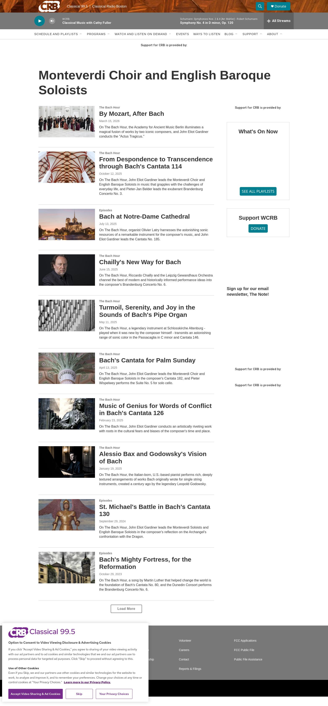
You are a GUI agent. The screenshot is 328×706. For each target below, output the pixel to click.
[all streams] (279, 30)
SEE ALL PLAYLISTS (258, 200)
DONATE (258, 237)
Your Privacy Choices (114, 694)
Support (250, 43)
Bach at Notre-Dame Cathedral (144, 225)
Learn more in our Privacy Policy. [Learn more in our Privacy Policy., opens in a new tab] (87, 682)
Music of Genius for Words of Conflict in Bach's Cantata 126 (155, 419)
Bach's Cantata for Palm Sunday (147, 369)
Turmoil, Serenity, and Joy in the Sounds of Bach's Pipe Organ (147, 320)
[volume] (52, 30)
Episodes (105, 219)
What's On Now (258, 141)
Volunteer (185, 650)
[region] (75, 662)
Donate (283, 11)
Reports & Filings (190, 678)
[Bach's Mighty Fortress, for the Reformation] (66, 577)
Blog (228, 43)
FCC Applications (245, 650)
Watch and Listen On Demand (141, 43)
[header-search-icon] (262, 11)
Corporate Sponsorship (139, 668)
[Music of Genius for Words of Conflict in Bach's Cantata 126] (66, 423)
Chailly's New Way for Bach (140, 271)
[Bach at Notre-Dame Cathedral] (66, 234)
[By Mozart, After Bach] (66, 131)
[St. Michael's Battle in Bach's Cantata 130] (66, 524)
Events (182, 43)
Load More (126, 618)
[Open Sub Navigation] (81, 43)
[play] (39, 30)
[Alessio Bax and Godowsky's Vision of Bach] (66, 471)
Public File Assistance (248, 668)
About (272, 43)
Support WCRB (258, 227)
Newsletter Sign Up (136, 659)
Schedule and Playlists (56, 43)
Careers (184, 659)
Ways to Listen (206, 43)
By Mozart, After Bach (131, 123)
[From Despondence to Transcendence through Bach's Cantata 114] (66, 176)
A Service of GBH (135, 650)
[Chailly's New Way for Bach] (66, 279)
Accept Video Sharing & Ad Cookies (35, 694)
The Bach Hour (109, 117)
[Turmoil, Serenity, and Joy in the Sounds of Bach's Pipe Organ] (66, 324)
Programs (96, 43)
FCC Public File (244, 659)
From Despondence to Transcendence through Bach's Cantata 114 (156, 172)
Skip (79, 694)
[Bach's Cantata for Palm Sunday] (66, 377)
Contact (184, 668)
